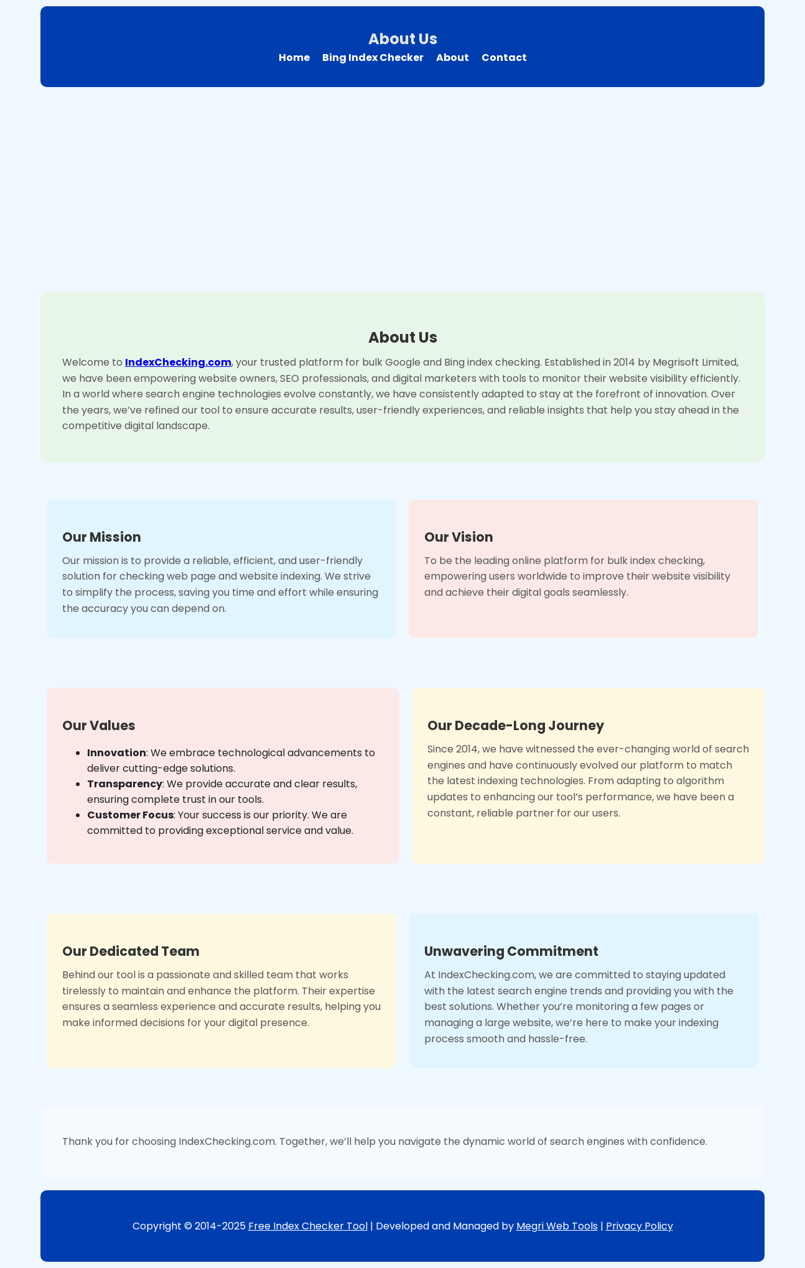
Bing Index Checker (373, 57)
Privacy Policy (639, 1226)
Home (294, 57)
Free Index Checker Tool (308, 1226)
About (452, 57)
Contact (504, 57)
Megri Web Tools (557, 1226)
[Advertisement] (402, 186)
